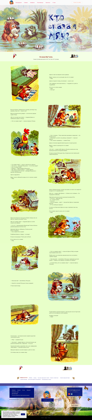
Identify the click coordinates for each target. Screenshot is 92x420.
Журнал (28, 390)
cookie (10, 411)
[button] (47, 400)
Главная (30, 377)
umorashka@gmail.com (74, 390)
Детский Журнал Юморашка (34, 379)
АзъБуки (32, 2)
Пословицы (40, 2)
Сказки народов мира (65, 377)
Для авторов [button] (15, 393)
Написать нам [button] (15, 391)
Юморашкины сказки (46, 379)
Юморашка (19, 2)
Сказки (26, 2)
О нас (54, 2)
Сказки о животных (54, 377)
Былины (48, 2)
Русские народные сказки (43, 377)
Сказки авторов (23, 379)
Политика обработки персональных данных (20, 395)
